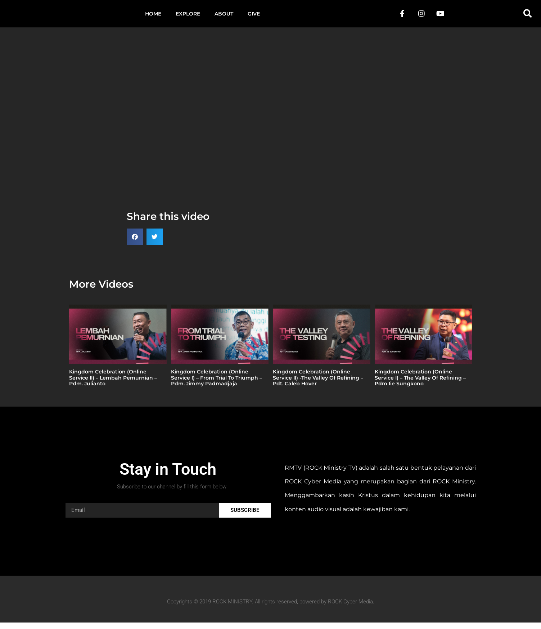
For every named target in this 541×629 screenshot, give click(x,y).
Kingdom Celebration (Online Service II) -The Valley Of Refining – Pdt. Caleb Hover (318, 384)
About (224, 17)
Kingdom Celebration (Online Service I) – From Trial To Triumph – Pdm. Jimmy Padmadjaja (216, 384)
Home (153, 17)
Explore (188, 17)
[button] (528, 17)
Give (254, 17)
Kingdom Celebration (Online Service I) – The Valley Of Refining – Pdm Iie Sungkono (420, 384)
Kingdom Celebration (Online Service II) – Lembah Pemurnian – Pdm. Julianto (113, 384)
